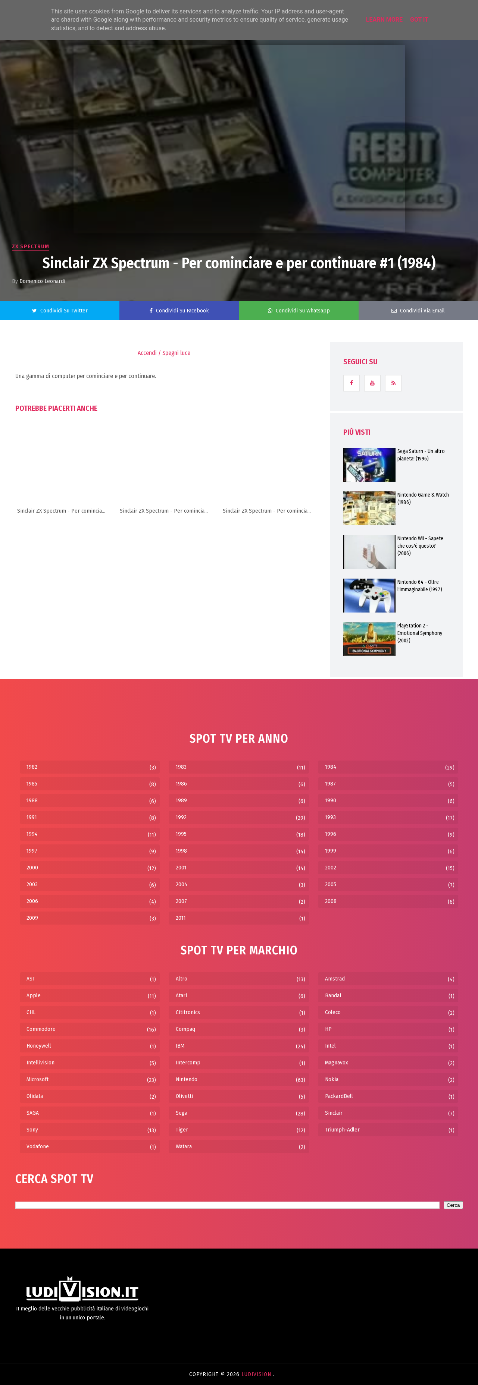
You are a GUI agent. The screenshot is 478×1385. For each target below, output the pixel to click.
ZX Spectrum (30, 246)
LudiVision (257, 1374)
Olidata (34, 1096)
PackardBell (339, 1096)
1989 (181, 800)
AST (30, 978)
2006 (32, 901)
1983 (181, 767)
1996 (330, 834)
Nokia (331, 1079)
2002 (330, 867)
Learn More (384, 19)
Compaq (185, 1029)
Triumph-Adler (342, 1129)
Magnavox (336, 1062)
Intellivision (40, 1062)
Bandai (333, 995)
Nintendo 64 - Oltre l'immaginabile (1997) (419, 586)
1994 (32, 834)
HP (328, 1029)
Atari (181, 995)
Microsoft (37, 1079)
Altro (181, 978)
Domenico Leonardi (42, 281)
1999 (330, 850)
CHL (30, 1012)
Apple (33, 995)
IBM (180, 1045)
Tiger (182, 1129)
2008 (331, 901)
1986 (181, 783)
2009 (32, 918)
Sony (32, 1129)
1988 (32, 800)
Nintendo (186, 1079)
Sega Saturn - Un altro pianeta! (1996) (421, 455)
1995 (181, 834)
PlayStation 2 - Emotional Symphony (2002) (419, 633)
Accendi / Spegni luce (164, 352)
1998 (181, 850)
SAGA (32, 1112)
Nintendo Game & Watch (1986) (423, 499)
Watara (184, 1146)
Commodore (41, 1029)
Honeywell (38, 1045)
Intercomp (188, 1062)
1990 (330, 800)
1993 (330, 817)
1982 (31, 767)
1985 (31, 783)
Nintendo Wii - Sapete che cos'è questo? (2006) (420, 546)
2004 (181, 884)
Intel (330, 1045)
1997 (31, 850)
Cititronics (188, 1012)
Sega (181, 1112)
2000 (32, 867)
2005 (330, 884)
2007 (181, 901)
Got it (419, 19)
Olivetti (184, 1096)
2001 (181, 867)
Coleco (333, 1012)
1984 (330, 767)
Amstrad (335, 978)
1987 (330, 783)
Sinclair (334, 1112)
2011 (181, 918)
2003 (32, 884)
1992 (181, 817)
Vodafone (37, 1146)
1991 (31, 817)
